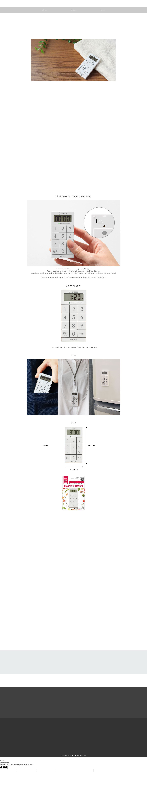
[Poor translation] (5, 767)
